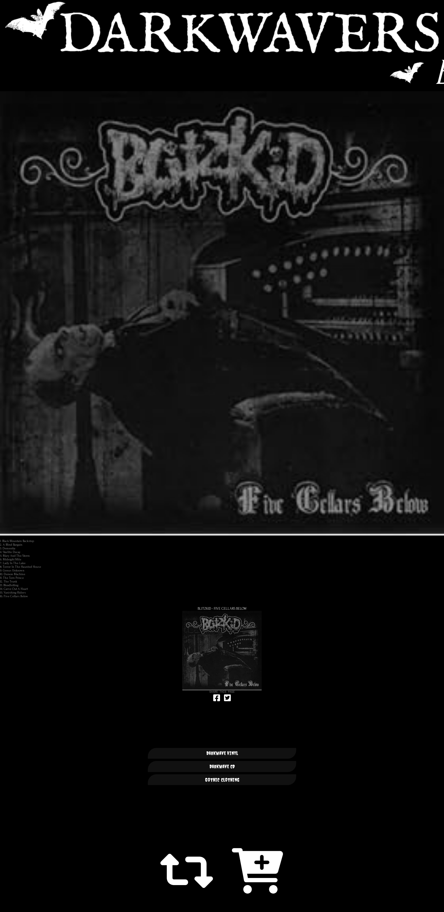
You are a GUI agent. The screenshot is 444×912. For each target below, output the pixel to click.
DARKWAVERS (222, 27)
